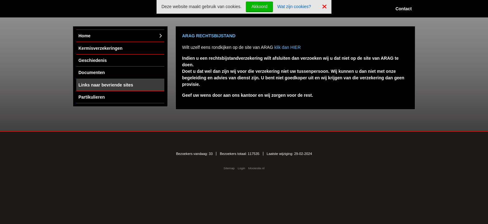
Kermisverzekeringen (100, 48)
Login (241, 168)
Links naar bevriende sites (105, 84)
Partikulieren (91, 97)
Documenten (91, 72)
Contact (404, 8)
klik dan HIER (287, 47)
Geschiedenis (92, 60)
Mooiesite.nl (256, 168)
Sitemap (229, 168)
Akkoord (259, 6)
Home (84, 35)
